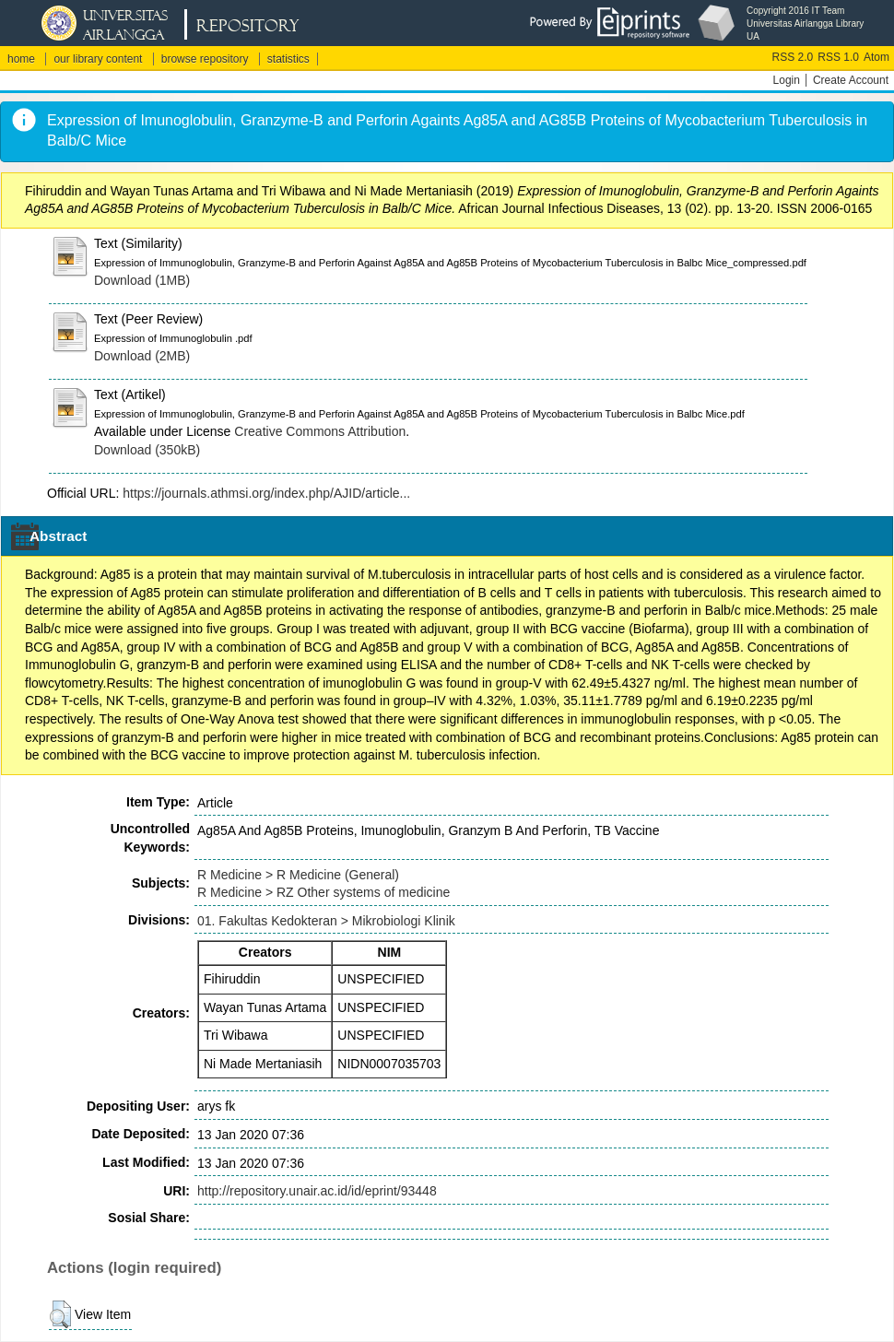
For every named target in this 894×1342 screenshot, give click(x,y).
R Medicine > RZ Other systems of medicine (323, 892)
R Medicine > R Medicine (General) (298, 874)
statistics (288, 59)
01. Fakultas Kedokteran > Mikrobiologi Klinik (326, 920)
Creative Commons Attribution (320, 431)
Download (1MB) (142, 280)
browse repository (205, 59)
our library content (97, 59)
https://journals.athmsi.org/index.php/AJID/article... (266, 493)
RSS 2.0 (793, 57)
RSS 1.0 (838, 57)
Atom (876, 57)
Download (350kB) (147, 449)
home (21, 59)
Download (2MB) (142, 355)
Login (786, 80)
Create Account (850, 80)
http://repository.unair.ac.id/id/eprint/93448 (317, 1190)
